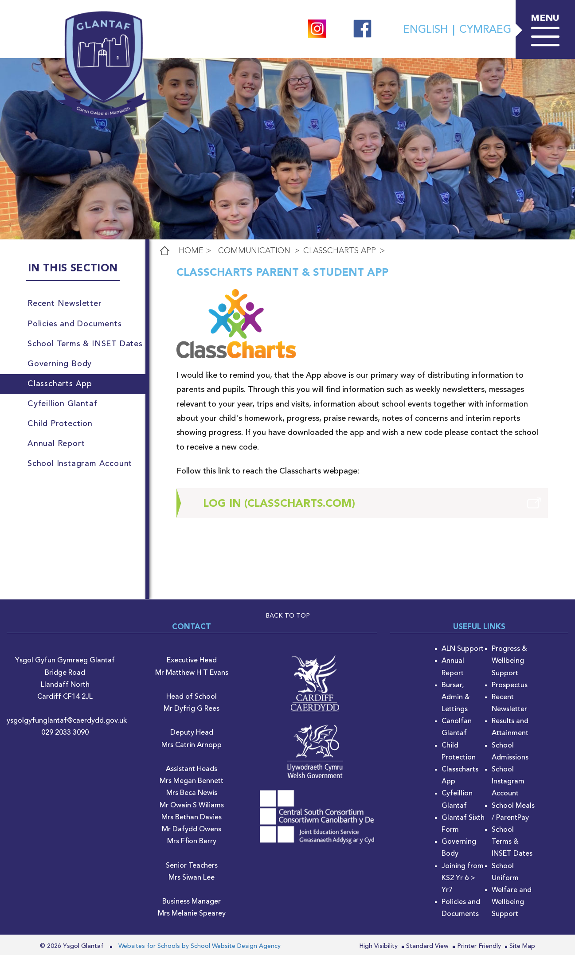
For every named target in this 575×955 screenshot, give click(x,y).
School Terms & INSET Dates (512, 841)
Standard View (427, 946)
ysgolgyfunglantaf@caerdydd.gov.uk (67, 720)
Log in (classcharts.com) (279, 504)
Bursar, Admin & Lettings (456, 697)
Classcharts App (339, 251)
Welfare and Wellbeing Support (512, 902)
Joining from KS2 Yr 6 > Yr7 (463, 878)
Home (191, 251)
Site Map (522, 946)
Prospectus (510, 685)
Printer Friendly (479, 946)
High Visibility (378, 946)
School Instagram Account (508, 781)
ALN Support (463, 649)
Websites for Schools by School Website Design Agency (199, 946)
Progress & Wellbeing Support (509, 661)
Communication (254, 251)
